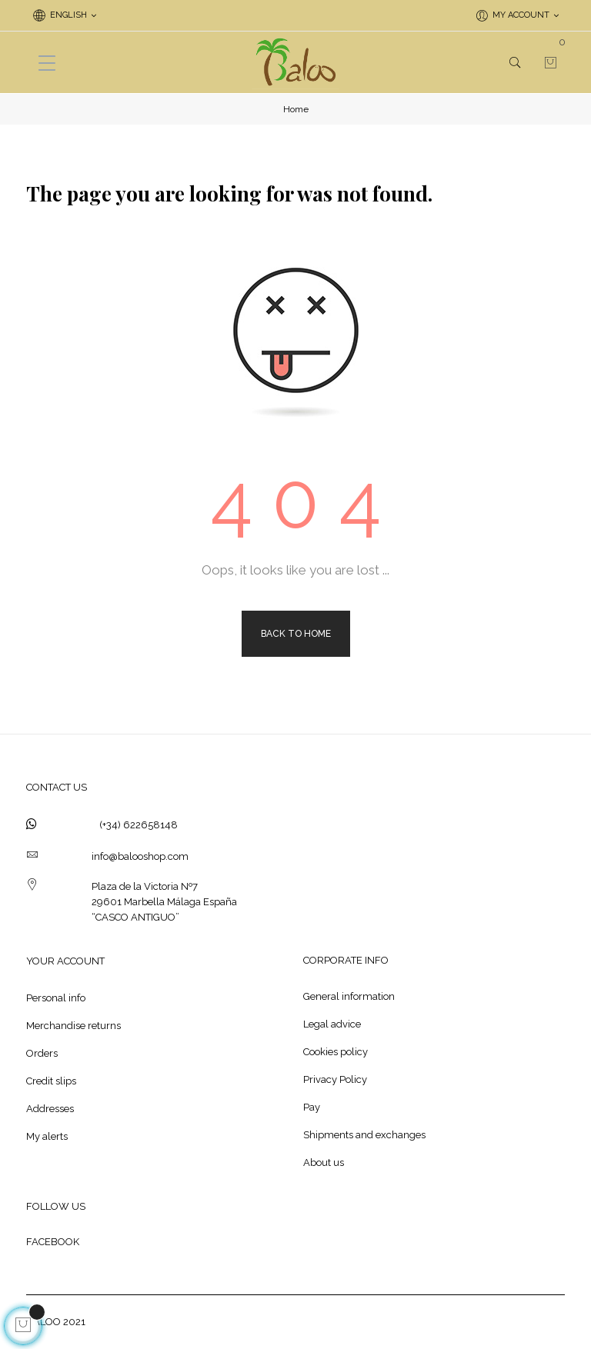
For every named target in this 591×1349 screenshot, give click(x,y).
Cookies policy (335, 1052)
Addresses (50, 1108)
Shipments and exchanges (364, 1135)
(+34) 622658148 (138, 825)
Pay (311, 1107)
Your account (65, 961)
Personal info (55, 998)
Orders (42, 1053)
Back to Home (296, 633)
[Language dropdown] (64, 15)
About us (323, 1162)
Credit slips (51, 1081)
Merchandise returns (73, 1025)
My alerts (47, 1136)
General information (349, 996)
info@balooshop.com (140, 856)
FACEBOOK (52, 1241)
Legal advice (332, 1024)
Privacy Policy (335, 1079)
